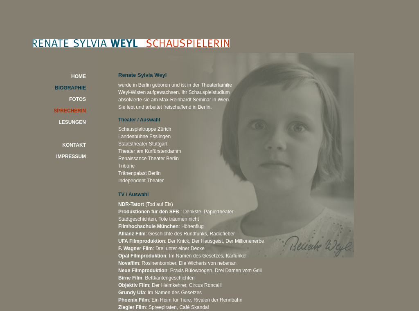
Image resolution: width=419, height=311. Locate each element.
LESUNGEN (72, 122)
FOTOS (77, 99)
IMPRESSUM (71, 156)
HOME (78, 76)
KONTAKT (74, 145)
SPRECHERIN (70, 111)
